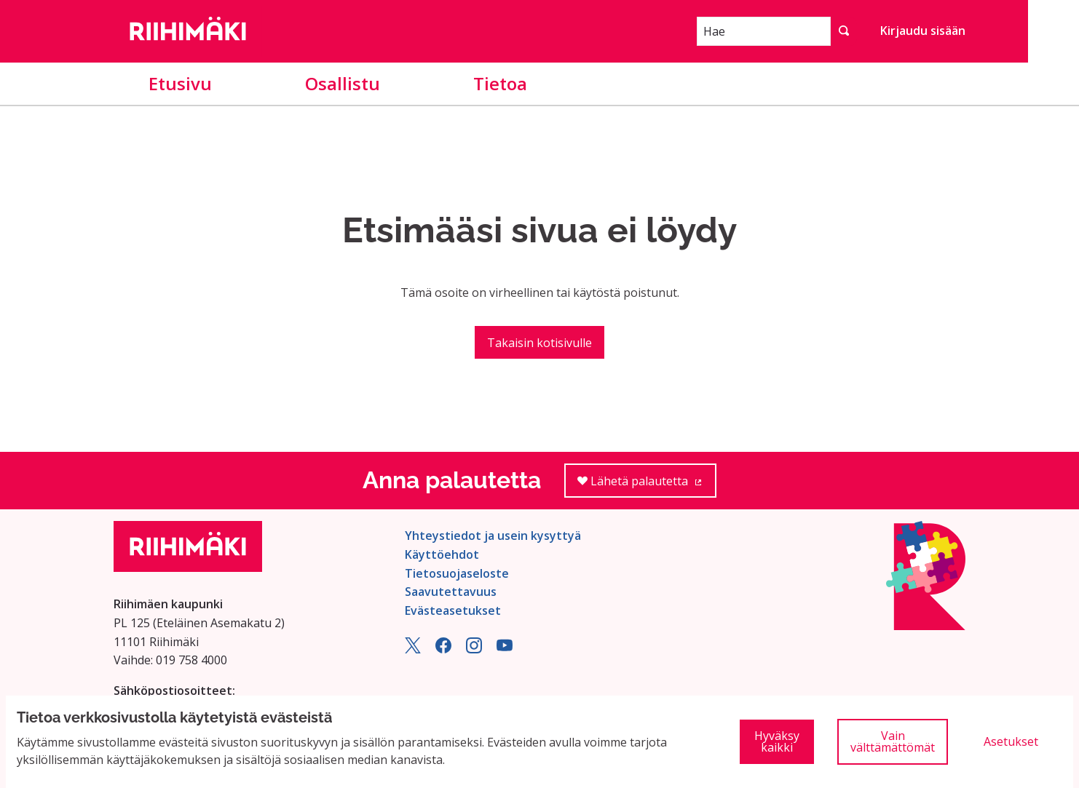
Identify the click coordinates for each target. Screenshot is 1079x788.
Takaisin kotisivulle (539, 343)
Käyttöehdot (442, 554)
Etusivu (180, 83)
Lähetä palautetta (646, 485)
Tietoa (500, 83)
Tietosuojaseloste (457, 573)
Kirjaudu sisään (922, 31)
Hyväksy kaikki (776, 741)
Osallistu (342, 83)
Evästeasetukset (453, 610)
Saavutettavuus (451, 592)
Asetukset (1011, 741)
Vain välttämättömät (892, 741)
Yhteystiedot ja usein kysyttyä (493, 536)
